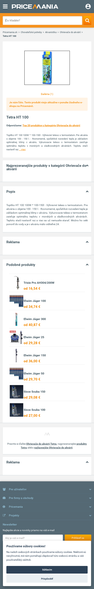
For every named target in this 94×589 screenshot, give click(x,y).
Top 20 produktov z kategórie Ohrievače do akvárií (51, 125)
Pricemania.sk (10, 32)
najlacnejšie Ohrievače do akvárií (53, 447)
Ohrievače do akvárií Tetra (41, 443)
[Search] (87, 20)
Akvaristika (51, 32)
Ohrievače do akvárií (70, 32)
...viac (22, 149)
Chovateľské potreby (31, 32)
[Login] (88, 7)
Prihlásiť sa (78, 537)
